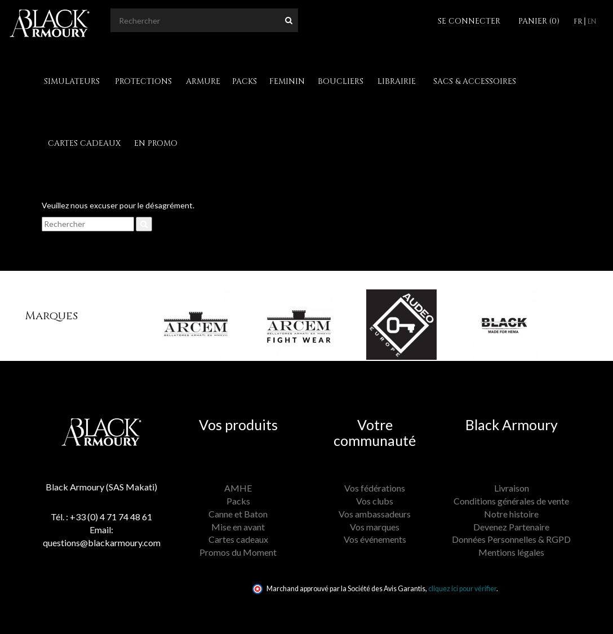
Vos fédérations (374, 488)
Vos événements (375, 539)
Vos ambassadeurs (375, 513)
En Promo (155, 143)
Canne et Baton (238, 513)
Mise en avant (238, 526)
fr (578, 21)
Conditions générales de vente (511, 500)
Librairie (396, 81)
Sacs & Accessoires (474, 81)
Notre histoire (511, 513)
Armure (203, 81)
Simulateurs (72, 81)
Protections (143, 81)
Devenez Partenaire (511, 526)
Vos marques (374, 526)
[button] (140, 316)
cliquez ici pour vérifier (462, 588)
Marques (51, 315)
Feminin (287, 81)
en (591, 21)
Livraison (511, 488)
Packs (244, 81)
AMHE (238, 488)
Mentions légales (511, 552)
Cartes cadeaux (84, 143)
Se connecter (469, 21)
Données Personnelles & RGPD (511, 539)
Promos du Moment (238, 552)
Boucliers (340, 81)
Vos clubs (374, 500)
